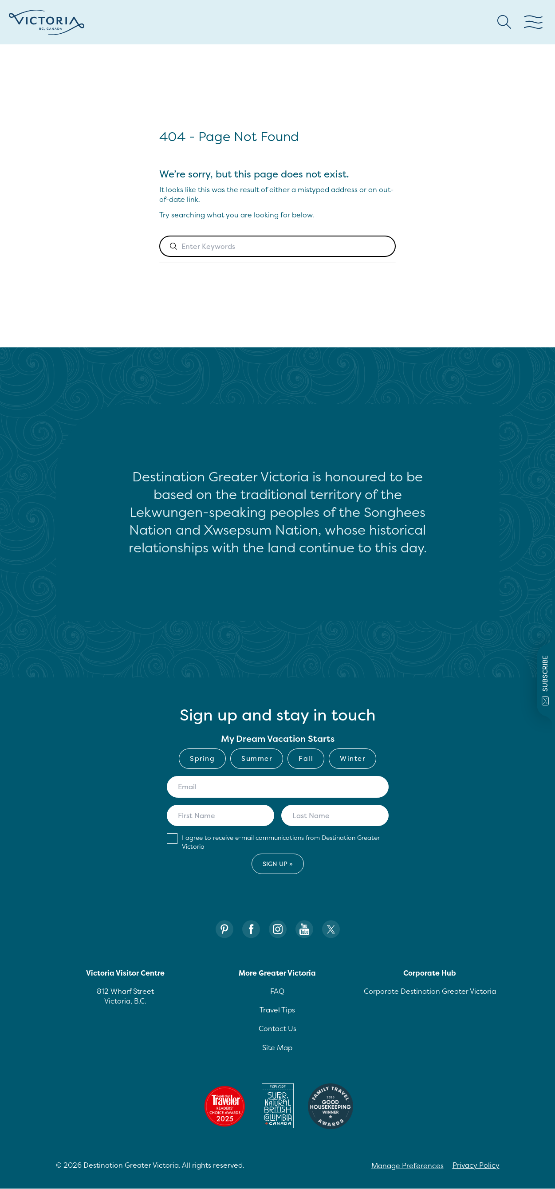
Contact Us (277, 1028)
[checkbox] (278, 758)
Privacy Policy (476, 1165)
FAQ (277, 991)
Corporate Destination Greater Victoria (430, 991)
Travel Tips (277, 1010)
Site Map (277, 1047)
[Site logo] (46, 22)
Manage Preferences (407, 1165)
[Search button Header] (504, 22)
